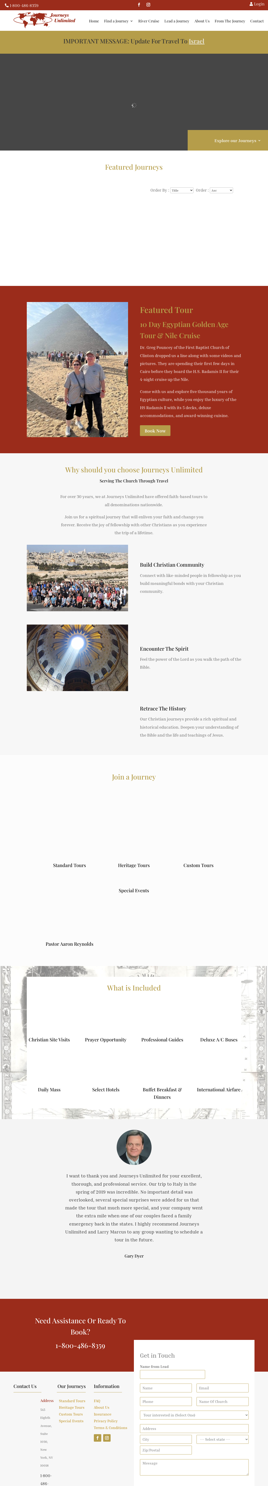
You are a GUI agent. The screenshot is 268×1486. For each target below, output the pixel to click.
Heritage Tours (134, 865)
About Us (202, 20)
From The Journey (231, 20)
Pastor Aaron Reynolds (69, 944)
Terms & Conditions (110, 1427)
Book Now (155, 430)
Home (95, 20)
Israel (196, 41)
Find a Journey (117, 20)
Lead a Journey (177, 20)
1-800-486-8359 (24, 5)
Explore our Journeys (235, 140)
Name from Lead (154, 1366)
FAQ (97, 1400)
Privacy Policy (106, 1421)
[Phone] (166, 1401)
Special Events (134, 890)
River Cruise (149, 20)
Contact (258, 20)
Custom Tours (198, 865)
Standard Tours (69, 865)
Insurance (102, 1414)
